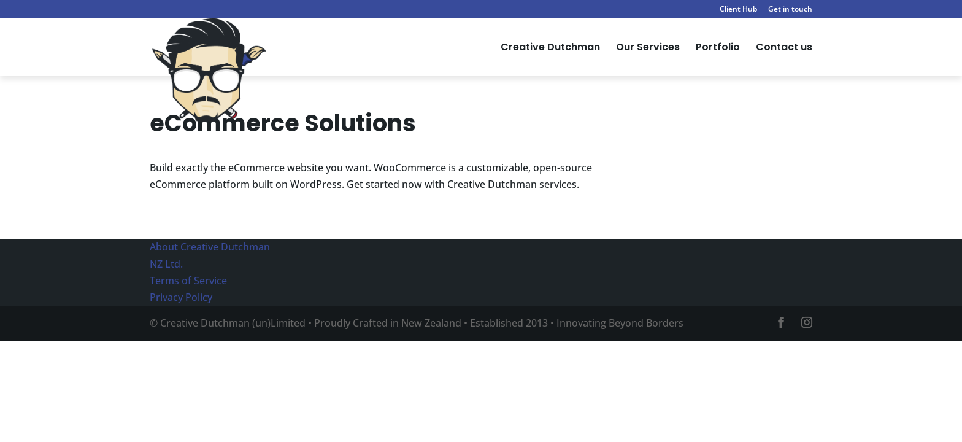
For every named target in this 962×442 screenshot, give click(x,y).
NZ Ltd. (166, 264)
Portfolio (718, 48)
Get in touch (790, 10)
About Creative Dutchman (210, 247)
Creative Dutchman (550, 48)
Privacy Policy (181, 297)
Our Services (648, 48)
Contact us (784, 48)
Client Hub (738, 10)
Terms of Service (188, 280)
